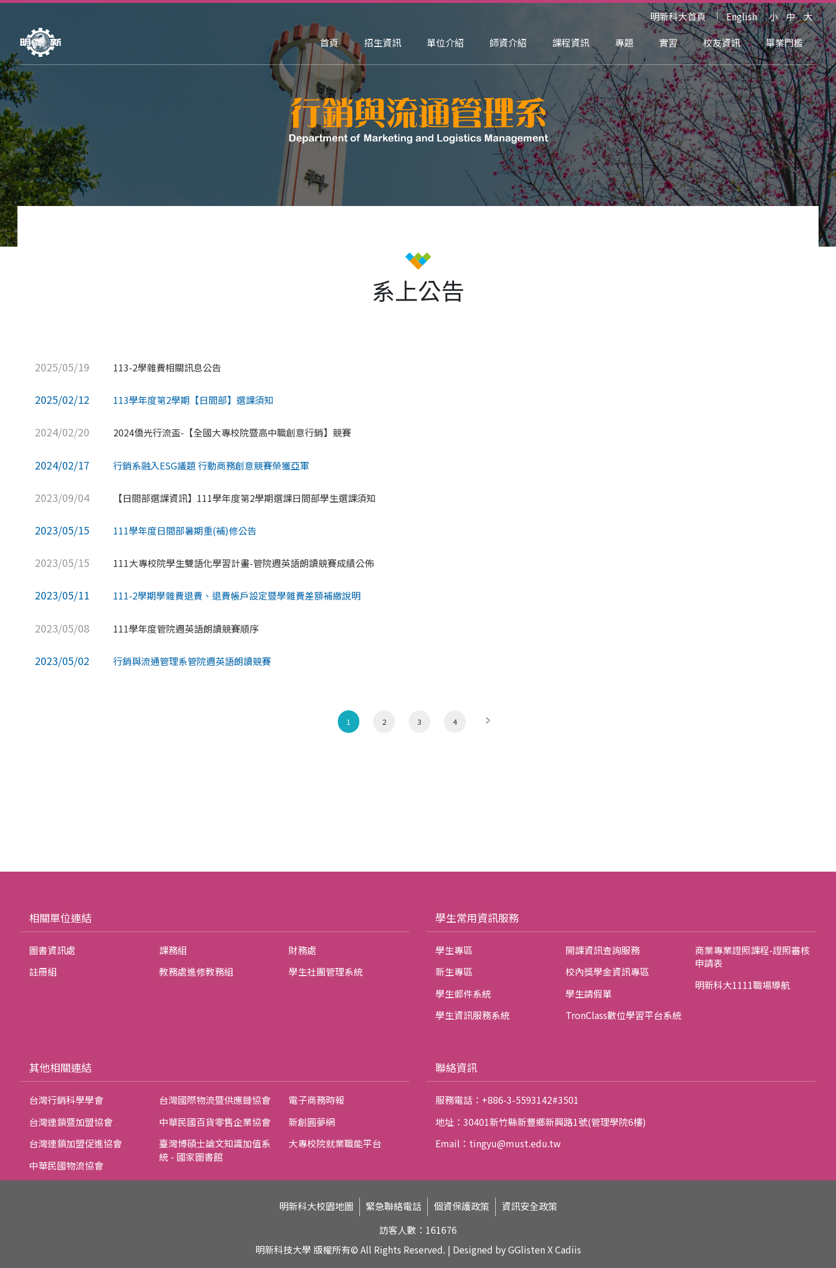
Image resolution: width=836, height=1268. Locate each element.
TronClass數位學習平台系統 (623, 1015)
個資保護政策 (461, 1206)
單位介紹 (445, 42)
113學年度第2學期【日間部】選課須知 (193, 400)
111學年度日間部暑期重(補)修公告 (185, 530)
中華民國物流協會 (66, 1165)
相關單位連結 (60, 917)
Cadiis (568, 1249)
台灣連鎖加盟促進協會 (75, 1143)
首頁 (329, 42)
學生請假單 (588, 993)
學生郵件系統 (463, 993)
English (741, 16)
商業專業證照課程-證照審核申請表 (752, 956)
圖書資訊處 (52, 950)
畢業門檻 (784, 42)
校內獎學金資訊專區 (607, 971)
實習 (668, 42)
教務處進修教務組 (196, 971)
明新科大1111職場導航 (742, 985)
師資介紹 (508, 42)
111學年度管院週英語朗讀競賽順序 (186, 628)
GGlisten (526, 1249)
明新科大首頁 (678, 16)
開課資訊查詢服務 (602, 950)
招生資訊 (382, 42)
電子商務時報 (316, 1100)
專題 (624, 42)
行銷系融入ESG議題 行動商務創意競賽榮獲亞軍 (211, 465)
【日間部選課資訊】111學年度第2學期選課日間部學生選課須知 (244, 498)
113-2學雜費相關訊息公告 (167, 367)
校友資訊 (721, 42)
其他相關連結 (60, 1067)
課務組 (173, 950)
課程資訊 (570, 42)
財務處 (302, 950)
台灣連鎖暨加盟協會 (71, 1122)
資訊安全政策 (529, 1206)
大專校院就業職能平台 (335, 1143)
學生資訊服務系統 (472, 1015)
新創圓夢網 (312, 1122)
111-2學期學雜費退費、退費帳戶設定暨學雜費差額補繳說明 (237, 595)
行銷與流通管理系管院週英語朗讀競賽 (192, 661)
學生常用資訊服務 (477, 917)
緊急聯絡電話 (393, 1206)
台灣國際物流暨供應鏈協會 (215, 1100)
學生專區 (454, 950)
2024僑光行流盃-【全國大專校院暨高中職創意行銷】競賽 (232, 432)
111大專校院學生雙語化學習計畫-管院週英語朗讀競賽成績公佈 (243, 563)
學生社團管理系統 (326, 971)
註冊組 (43, 971)
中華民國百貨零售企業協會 (215, 1122)
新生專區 (454, 971)
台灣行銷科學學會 (66, 1100)
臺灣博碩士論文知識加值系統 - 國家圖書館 (215, 1149)
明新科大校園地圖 (316, 1206)
